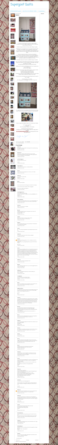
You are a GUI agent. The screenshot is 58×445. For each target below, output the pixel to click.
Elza (17, 345)
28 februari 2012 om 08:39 (21, 331)
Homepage (27, 440)
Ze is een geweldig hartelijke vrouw (21, 131)
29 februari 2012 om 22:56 (21, 417)
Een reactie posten (19, 438)
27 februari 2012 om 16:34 (20, 156)
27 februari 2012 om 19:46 (20, 267)
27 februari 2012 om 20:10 (20, 294)
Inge (17, 282)
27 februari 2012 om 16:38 (20, 163)
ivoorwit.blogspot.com (20, 192)
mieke (18, 216)
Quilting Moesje (19, 426)
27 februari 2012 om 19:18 (20, 245)
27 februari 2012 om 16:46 (20, 178)
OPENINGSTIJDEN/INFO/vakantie (15, 11)
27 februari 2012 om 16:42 (20, 173)
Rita (17, 314)
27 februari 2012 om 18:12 (20, 214)
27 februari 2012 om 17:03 (20, 202)
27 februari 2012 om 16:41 (20, 168)
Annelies (18, 259)
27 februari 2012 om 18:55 (20, 236)
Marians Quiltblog (19, 199)
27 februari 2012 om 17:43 (20, 207)
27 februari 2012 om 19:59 (20, 280)
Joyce (18, 404)
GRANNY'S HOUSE (19, 288)
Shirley (18, 433)
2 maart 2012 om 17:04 (20, 430)
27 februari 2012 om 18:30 (20, 225)
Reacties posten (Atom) (23, 441)
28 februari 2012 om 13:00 (20, 355)
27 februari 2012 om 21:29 (20, 312)
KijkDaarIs (18, 270)
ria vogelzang (19, 276)
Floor (18, 358)
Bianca (18, 306)
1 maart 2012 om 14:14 (20, 423)
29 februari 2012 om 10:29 (20, 410)
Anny (18, 170)
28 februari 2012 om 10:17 (20, 349)
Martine (18, 205)
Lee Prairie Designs (19, 159)
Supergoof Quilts (22, 4)
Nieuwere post (18, 440)
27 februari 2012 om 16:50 (20, 189)
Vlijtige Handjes (19, 165)
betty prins (18, 152)
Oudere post (36, 440)
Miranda (18, 351)
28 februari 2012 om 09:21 (20, 336)
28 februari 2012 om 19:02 (20, 366)
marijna (18, 420)
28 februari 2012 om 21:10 (20, 387)
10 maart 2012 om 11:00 (20, 436)
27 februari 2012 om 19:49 (20, 273)
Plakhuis (18, 389)
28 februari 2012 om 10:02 (20, 342)
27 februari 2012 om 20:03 (20, 285)
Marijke (18, 320)
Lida (17, 248)
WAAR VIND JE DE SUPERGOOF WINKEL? (29, 11)
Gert (18, 338)
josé (17, 181)
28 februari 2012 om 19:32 (20, 377)
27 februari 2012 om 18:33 (20, 231)
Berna (18, 210)
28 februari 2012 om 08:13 (20, 325)
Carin (18, 333)
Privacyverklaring (41, 11)
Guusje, (18, 222)
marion (18, 297)
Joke (18, 228)
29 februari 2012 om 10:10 (20, 402)
